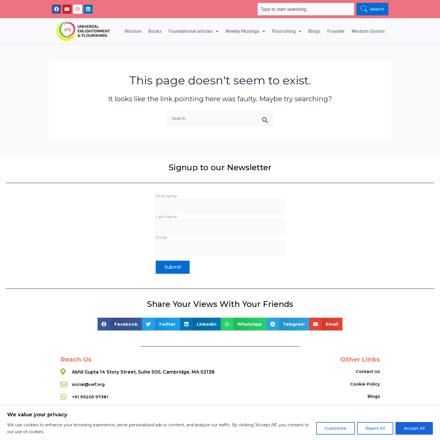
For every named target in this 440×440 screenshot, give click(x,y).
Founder (336, 31)
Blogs (314, 31)
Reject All (375, 428)
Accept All (414, 428)
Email (220, 244)
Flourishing (286, 31)
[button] (120, 324)
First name (220, 201)
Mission (133, 31)
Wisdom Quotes (368, 31)
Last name (220, 223)
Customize (335, 428)
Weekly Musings (245, 31)
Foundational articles (193, 31)
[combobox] (305, 9)
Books (155, 31)
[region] (220, 423)
